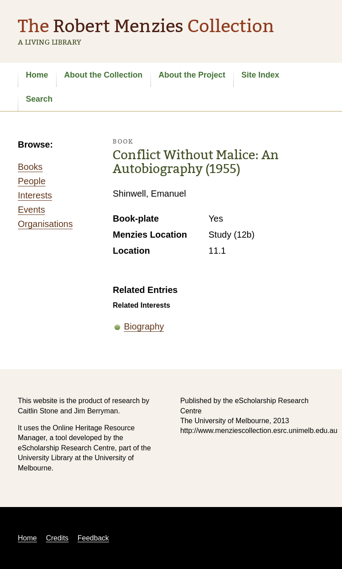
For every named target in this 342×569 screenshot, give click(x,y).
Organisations (45, 224)
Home (37, 74)
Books (30, 167)
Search (39, 99)
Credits (57, 538)
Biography (144, 326)
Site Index (260, 74)
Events (31, 209)
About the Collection (103, 74)
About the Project (192, 74)
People (31, 181)
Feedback (93, 538)
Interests (35, 195)
